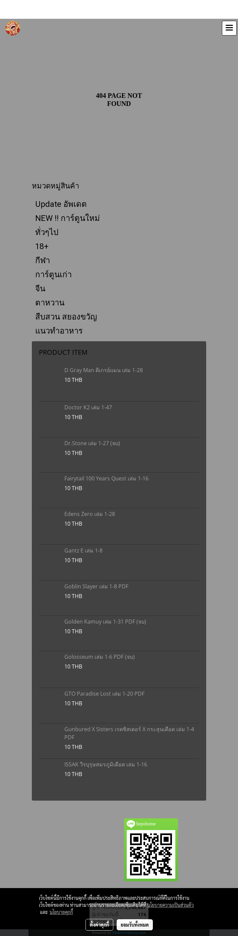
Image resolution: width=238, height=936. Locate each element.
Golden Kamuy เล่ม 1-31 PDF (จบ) (105, 621)
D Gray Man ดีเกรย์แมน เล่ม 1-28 (103, 370)
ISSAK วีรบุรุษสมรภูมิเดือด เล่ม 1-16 (105, 764)
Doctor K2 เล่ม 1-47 (88, 407)
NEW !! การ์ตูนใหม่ (67, 218)
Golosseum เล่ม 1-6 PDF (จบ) (99, 656)
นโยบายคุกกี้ (61, 912)
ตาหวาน (49, 302)
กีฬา (42, 260)
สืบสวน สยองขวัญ (66, 316)
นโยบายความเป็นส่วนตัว (170, 905)
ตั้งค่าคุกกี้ (99, 925)
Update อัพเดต (61, 204)
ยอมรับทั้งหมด (135, 925)
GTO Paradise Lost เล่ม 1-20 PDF (104, 693)
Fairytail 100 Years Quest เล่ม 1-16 (106, 478)
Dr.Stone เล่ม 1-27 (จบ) (92, 443)
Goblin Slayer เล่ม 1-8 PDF (96, 586)
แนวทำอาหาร (59, 331)
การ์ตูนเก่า (53, 274)
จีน (40, 288)
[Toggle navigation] (229, 28)
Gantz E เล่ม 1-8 (83, 550)
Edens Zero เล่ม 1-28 (89, 514)
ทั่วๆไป (46, 232)
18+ (42, 246)
